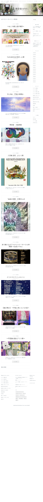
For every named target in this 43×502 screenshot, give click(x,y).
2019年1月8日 (15, 58)
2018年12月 (34, 69)
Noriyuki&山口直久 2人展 (15, 57)
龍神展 (34, 29)
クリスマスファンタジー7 (16, 277)
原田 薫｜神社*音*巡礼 (36, 97)
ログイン (34, 117)
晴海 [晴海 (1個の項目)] (25, 398)
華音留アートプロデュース (4, 397)
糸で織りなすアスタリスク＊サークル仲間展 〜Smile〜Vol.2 (16, 245)
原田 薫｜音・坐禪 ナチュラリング (5, 388)
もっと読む (16, 50)
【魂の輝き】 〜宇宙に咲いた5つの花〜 (15, 308)
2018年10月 (34, 72)
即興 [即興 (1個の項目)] (17, 398)
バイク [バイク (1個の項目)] (24, 393)
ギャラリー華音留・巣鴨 (36, 91)
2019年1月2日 (15, 126)
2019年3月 (34, 63)
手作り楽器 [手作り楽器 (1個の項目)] (21, 398)
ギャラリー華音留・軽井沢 (36, 93)
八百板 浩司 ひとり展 (15, 155)
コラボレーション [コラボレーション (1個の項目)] (19, 393)
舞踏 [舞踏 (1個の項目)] (17, 400)
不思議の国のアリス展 (35, 33)
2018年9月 (34, 74)
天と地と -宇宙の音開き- (15, 94)
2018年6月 (34, 78)
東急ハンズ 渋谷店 (35, 107)
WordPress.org (35, 122)
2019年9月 (34, 56)
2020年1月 (34, 54)
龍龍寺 (2, 399)
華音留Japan (21, 8)
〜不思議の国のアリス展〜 (16, 338)
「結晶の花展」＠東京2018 (16, 199)
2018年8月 (34, 76)
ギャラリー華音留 (15, 54)
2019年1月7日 (15, 95)
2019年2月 (34, 65)
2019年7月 (34, 58)
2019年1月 (34, 67)
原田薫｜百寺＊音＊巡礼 (36, 101)
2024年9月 (34, 52)
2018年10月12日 (16, 309)
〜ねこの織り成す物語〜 (15, 26)
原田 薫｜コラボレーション (36, 95)
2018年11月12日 (15, 200)
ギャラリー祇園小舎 (35, 88)
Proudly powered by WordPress (17, 405)
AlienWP (28, 405)
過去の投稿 (3, 367)
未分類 (34, 105)
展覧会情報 (34, 103)
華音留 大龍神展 (16, 125)
